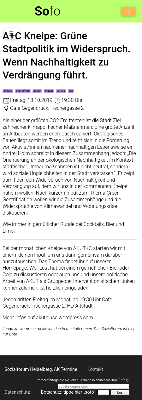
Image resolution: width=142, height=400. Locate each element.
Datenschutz (17, 392)
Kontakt (95, 369)
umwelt (48, 90)
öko (71, 90)
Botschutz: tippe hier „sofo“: (68, 392)
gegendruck (23, 90)
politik (37, 90)
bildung (7, 90)
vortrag (61, 90)
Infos (123, 380)
